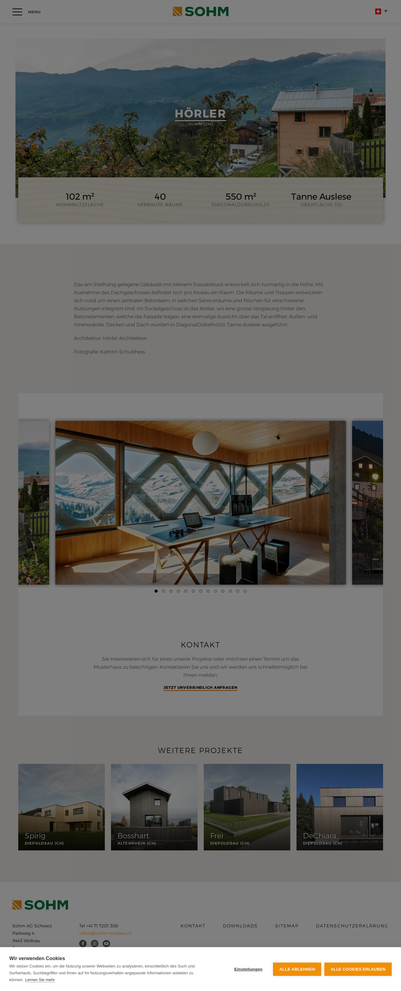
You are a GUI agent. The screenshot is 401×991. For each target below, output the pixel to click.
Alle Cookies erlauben (358, 969)
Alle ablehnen (297, 969)
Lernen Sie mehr (40, 979)
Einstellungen (248, 969)
